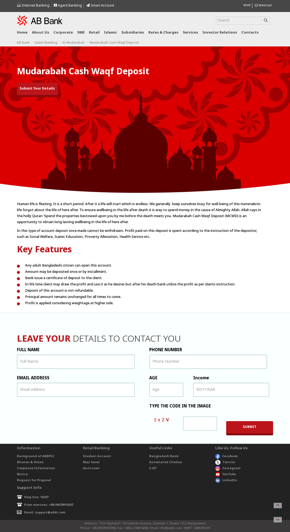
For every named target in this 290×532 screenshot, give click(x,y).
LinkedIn (226, 480)
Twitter (225, 462)
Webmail (263, 5)
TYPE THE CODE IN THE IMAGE (180, 406)
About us (40, 32)
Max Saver (91, 462)
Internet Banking (33, 5)
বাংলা (246, 5)
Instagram (228, 468)
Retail (94, 32)
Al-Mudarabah (73, 43)
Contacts (250, 32)
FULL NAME (28, 350)
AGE (153, 378)
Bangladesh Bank (163, 456)
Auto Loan (91, 468)
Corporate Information (36, 468)
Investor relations (219, 32)
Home (22, 32)
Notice (22, 474)
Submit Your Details (37, 89)
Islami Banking (45, 43)
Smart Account (100, 5)
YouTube (225, 474)
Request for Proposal (34, 480)
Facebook (226, 456)
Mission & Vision (30, 462)
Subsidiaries (132, 32)
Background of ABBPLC (36, 456)
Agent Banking (68, 5)
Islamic (110, 32)
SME (81, 32)
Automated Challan (165, 462)
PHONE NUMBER (165, 350)
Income (201, 378)
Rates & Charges (163, 32)
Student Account (97, 456)
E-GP (152, 468)
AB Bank (23, 43)
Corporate (63, 32)
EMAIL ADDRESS (33, 378)
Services (190, 32)
